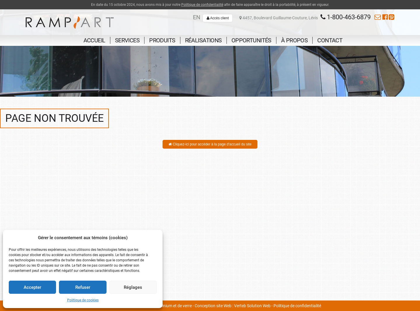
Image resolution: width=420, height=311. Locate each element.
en (196, 17)
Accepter (32, 287)
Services (127, 40)
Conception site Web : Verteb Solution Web (233, 305)
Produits (162, 40)
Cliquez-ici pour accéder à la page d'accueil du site (209, 144)
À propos (294, 40)
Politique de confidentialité (202, 5)
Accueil (94, 40)
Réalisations (203, 40)
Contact (329, 40)
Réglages (133, 287)
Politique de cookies (83, 300)
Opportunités (251, 40)
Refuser (82, 287)
